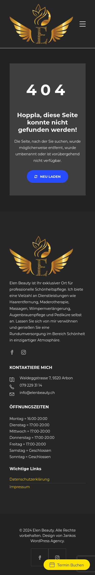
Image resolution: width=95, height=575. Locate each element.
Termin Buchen (67, 565)
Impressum (20, 487)
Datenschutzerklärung (30, 479)
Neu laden (47, 176)
